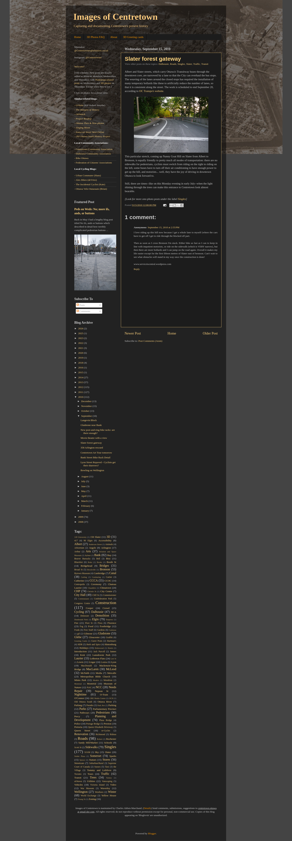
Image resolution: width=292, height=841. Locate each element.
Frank (77, 630)
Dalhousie (163, 64)
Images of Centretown (115, 17)
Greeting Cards (80, 641)
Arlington (106, 547)
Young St (81, 799)
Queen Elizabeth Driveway (100, 727)
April (84, 496)
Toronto (77, 774)
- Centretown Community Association (93, 149)
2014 (81, 377)
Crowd (106, 608)
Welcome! (79, 66)
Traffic (196, 64)
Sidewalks (91, 747)
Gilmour (88, 633)
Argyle (92, 547)
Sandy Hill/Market (88, 742)
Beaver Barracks (82, 558)
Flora (100, 623)
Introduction (80, 651)
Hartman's (111, 641)
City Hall (79, 595)
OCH (111, 698)
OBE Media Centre (97, 698)
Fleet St (89, 623)
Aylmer (88, 555)
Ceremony (96, 584)
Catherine (79, 580)
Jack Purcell (99, 651)
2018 (81, 362)
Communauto (83, 599)
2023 (81, 338)
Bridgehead (86, 565)
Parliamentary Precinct (104, 709)
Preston (107, 723)
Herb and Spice (93, 644)
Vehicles (78, 784)
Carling (84, 577)
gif (78, 633)
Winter (112, 792)
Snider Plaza (79, 756)
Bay (109, 555)
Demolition (102, 615)
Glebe (78, 637)
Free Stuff (88, 630)
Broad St (78, 569)
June (83, 486)
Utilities (91, 781)
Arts (88, 551)
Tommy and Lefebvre (99, 770)
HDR (80, 644)
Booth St (111, 562)
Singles (181, 64)
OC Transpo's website (151, 91)
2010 (81, 397)
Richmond (100, 734)
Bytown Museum (82, 573)
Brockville (91, 569)
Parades (89, 705)
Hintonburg (110, 644)
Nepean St (101, 691)
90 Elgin (88, 540)
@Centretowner (94, 57)
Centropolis (79, 584)
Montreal (78, 684)
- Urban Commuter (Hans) (87, 175)
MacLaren (92, 669)
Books (99, 562)
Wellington (81, 792)
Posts (81, 305)
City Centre (106, 591)
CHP (77, 591)
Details (147, 808)
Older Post (210, 333)
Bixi (108, 558)
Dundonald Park (81, 619)
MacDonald (86, 665)
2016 (81, 367)
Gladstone (104, 633)
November (86, 406)
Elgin (95, 619)
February (86, 505)
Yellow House (108, 795)
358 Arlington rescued (92, 447)
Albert (78, 544)
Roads (173, 64)
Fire (76, 623)
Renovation (81, 734)
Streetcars (79, 763)
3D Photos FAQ (95, 37)
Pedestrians (103, 712)
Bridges (104, 565)
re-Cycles (105, 730)
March (84, 501)
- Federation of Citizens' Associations (93, 162)
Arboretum (79, 548)
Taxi (107, 766)
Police (77, 723)
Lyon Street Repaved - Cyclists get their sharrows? (98, 464)
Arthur (77, 551)
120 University (80, 537)
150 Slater (95, 537)
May (83, 491)
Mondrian (108, 680)
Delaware (84, 615)
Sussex (97, 766)
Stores (106, 759)
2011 (81, 392)
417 (76, 540)
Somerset (95, 756)
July (83, 481)
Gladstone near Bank (91, 425)
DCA (113, 612)
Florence (111, 623)
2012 (81, 387)
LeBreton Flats (97, 658)
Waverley (105, 788)
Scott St (77, 747)
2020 (81, 352)
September (87, 416)
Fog (81, 626)
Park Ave (101, 705)
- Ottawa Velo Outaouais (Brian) (90, 188)
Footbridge (105, 626)
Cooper (89, 608)
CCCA (94, 580)
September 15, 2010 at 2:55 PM (163, 227)
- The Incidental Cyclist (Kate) (89, 184)
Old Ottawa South (83, 701)
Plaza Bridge (105, 720)
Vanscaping (107, 781)
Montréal (91, 683)
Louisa (104, 662)
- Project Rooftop (83, 118)
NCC (99, 687)
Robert (99, 739)
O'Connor (79, 698)
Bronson (105, 569)
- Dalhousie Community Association (92, 153)
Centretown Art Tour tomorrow (96, 452)
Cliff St (95, 595)
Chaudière (92, 588)
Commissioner (109, 595)
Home (77, 37)
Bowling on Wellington (92, 470)
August (85, 476)
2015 (81, 372)
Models (96, 680)
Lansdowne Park (101, 655)
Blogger (152, 833)
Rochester (111, 739)
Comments (83, 311)
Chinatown (105, 587)
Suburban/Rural (96, 763)
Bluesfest (78, 562)
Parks (82, 709)
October (85, 411)
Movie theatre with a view (94, 438)
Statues (92, 759)
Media (99, 673)
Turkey (109, 778)
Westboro (99, 792)
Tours (90, 773)
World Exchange (88, 795)
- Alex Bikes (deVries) (85, 180)
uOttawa (78, 781)
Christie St (91, 591)
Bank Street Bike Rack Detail (95, 457)
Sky (97, 752)
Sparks (112, 756)
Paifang (78, 705)
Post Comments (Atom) (150, 341)
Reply (137, 269)
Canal (112, 573)
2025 (81, 333)
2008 (81, 521)
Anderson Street (95, 544)
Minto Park (80, 680)
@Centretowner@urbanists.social (91, 50)
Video (113, 784)
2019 (81, 357)
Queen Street (82, 730)
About (113, 37)
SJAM (87, 752)
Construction (105, 603)
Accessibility (105, 540)
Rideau (113, 734)
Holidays (84, 647)
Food (90, 626)
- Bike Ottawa (81, 158)
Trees (93, 777)
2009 (81, 516)
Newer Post (133, 333)
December (86, 401)
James (113, 651)
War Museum (87, 788)
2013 (81, 382)
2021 (81, 348)
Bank (97, 555)
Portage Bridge (93, 723)
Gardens (101, 630)
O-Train (104, 694)
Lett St (113, 658)
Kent (82, 655)
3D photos (106, 83)
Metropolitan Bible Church (95, 676)
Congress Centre (82, 603)
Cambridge (99, 573)
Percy (77, 716)
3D (108, 537)
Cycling (79, 612)
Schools (108, 742)
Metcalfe (111, 673)
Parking (112, 705)
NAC (89, 687)
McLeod (111, 669)
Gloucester (94, 637)
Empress (109, 619)
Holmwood (99, 648)
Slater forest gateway (153, 59)
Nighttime (80, 694)
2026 (81, 328)
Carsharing (96, 577)
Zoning (92, 799)
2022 (81, 343)
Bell (98, 558)
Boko (90, 562)
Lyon (113, 662)
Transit (204, 64)
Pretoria (78, 727)
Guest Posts (96, 641)
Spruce (82, 760)
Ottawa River (105, 701)
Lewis (80, 662)
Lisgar (92, 662)
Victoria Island (97, 784)
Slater (189, 64)
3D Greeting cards (133, 37)
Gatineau (112, 630)
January (85, 510)
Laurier (78, 658)
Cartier (109, 577)
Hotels (110, 648)
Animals (109, 544)
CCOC (107, 580)
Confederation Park (103, 598)
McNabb (85, 673)
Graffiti (109, 637)
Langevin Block (89, 420)
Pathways (84, 712)
